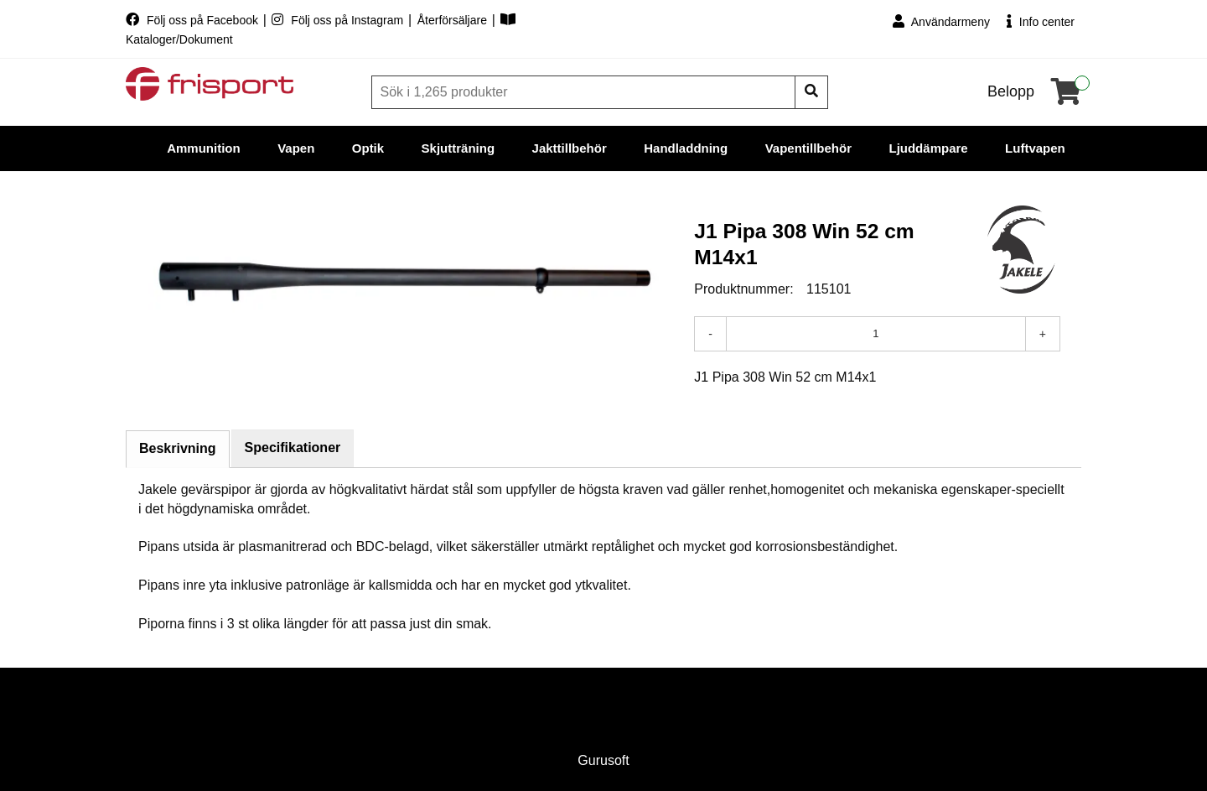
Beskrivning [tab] (177, 448)
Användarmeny (941, 21)
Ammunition (204, 148)
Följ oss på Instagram (339, 20)
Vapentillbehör (808, 148)
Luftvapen (1035, 148)
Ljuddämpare (927, 148)
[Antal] (876, 333)
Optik (368, 148)
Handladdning (686, 148)
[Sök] (585, 92)
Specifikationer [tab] (293, 447)
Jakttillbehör (569, 148)
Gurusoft (603, 760)
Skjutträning (458, 148)
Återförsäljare (453, 20)
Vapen (295, 148)
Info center (1041, 21)
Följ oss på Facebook (194, 20)
